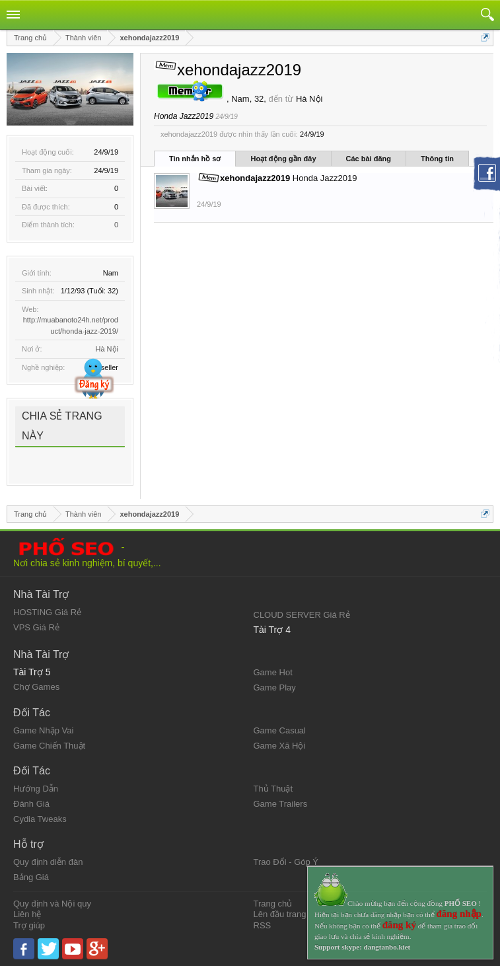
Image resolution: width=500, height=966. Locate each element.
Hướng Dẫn (35, 789)
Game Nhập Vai (43, 730)
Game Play (275, 687)
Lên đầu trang (280, 914)
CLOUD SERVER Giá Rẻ (302, 615)
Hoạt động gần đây (283, 159)
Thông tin (437, 159)
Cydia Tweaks (40, 819)
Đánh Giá (31, 804)
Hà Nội (106, 349)
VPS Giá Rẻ (36, 627)
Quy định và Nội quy (52, 904)
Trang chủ (273, 904)
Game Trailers (281, 804)
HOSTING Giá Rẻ (47, 612)
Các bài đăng (368, 159)
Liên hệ (27, 914)
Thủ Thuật (273, 789)
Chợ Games (36, 687)
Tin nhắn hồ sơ (195, 159)
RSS (262, 925)
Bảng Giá (31, 877)
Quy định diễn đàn (48, 862)
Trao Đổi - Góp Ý (286, 862)
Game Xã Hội (280, 746)
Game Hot (273, 672)
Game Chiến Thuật (49, 746)
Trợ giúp (29, 925)
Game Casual (280, 730)
